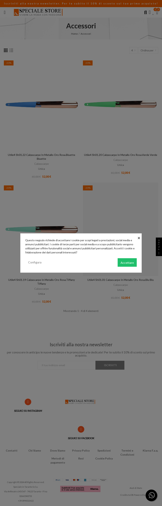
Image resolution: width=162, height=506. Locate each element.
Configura (34, 262)
